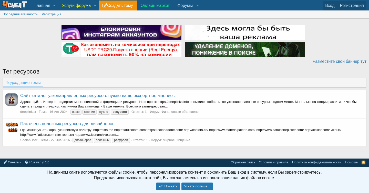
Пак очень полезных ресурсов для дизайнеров (67, 123)
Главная (42, 5)
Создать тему (120, 5)
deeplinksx (28, 112)
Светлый (12, 162)
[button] (54, 5)
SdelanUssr (28, 140)
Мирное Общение (176, 140)
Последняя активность (20, 14)
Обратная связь (243, 162)
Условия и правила (273, 162)
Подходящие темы (23, 82)
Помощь (351, 162)
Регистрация (51, 14)
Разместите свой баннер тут (339, 61)
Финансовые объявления (180, 112)
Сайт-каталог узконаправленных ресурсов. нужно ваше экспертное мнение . (97, 95)
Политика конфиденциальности (316, 162)
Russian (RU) (37, 162)
